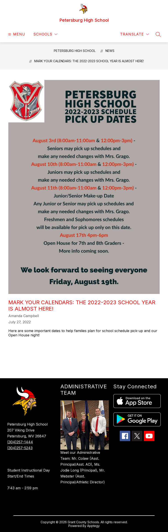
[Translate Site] (134, 34)
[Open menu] (16, 34)
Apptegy (93, 526)
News (109, 51)
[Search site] (158, 34)
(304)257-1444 (20, 442)
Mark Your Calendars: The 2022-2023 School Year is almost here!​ (89, 61)
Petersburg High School (75, 51)
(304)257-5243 (20, 448)
